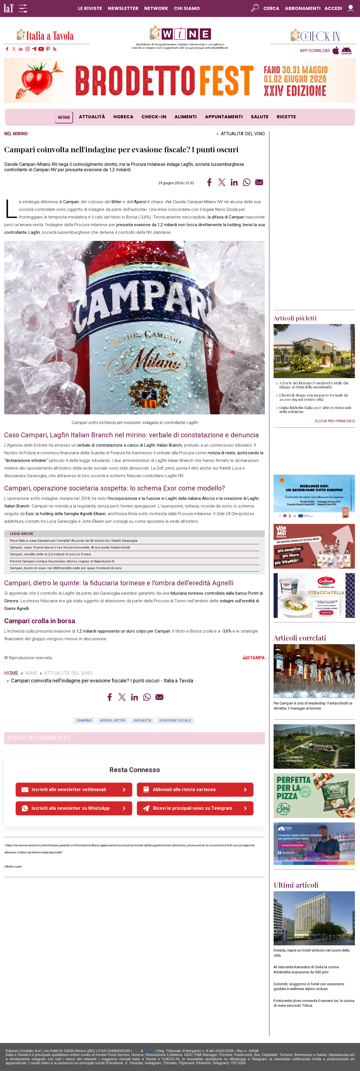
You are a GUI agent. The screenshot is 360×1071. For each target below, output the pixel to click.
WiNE (64, 117)
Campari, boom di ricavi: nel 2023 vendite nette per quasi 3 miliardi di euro (66, 568)
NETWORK (156, 8)
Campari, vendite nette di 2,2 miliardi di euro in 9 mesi (50, 554)
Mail (136, 1051)
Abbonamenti (303, 8)
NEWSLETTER (123, 8)
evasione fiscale (175, 720)
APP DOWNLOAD (315, 51)
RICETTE (286, 116)
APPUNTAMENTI (224, 116)
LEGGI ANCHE (21, 534)
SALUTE (260, 116)
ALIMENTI (185, 116)
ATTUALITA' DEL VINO (243, 133)
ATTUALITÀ (92, 116)
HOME (11, 673)
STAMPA (254, 657)
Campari (84, 720)
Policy (149, 1051)
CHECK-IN (154, 116)
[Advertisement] (314, 221)
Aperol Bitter (112, 720)
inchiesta (142, 720)
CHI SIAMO (187, 8)
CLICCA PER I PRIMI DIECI (335, 421)
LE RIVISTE (90, 8)
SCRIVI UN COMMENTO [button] (39, 738)
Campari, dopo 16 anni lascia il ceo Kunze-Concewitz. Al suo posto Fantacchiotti (70, 547)
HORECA (123, 116)
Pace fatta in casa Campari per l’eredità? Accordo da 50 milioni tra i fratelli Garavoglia (73, 541)
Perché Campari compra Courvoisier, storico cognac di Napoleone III (62, 561)
